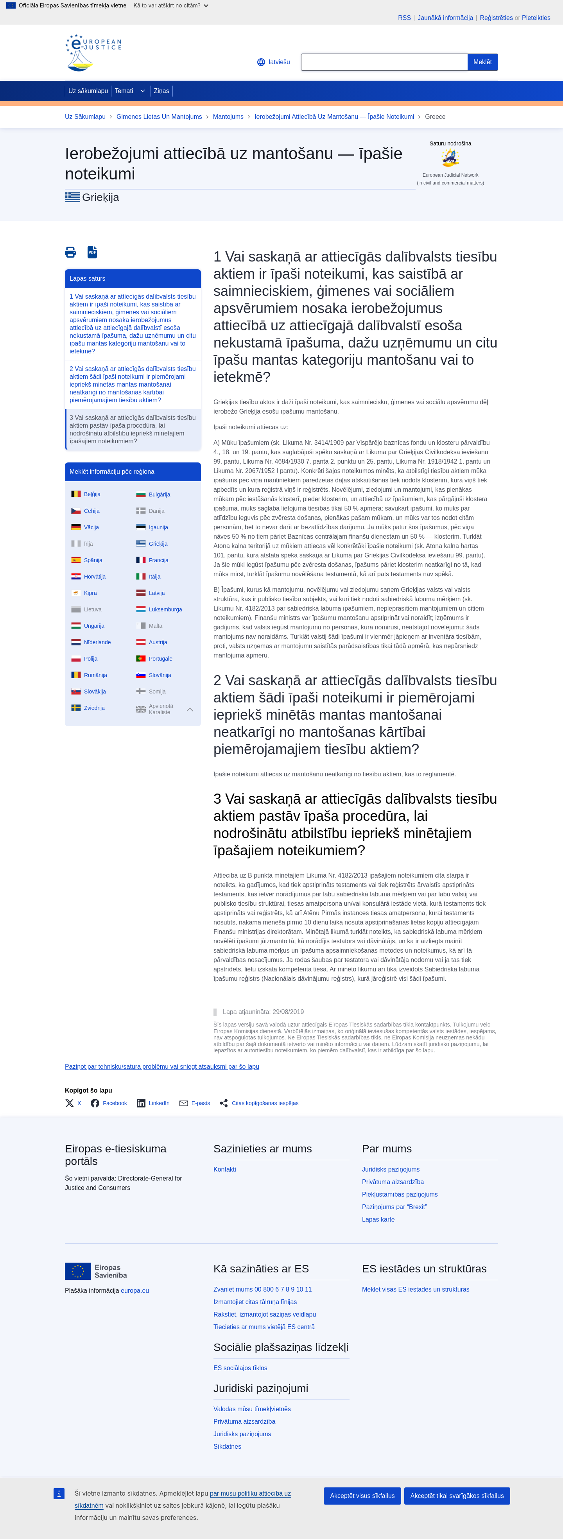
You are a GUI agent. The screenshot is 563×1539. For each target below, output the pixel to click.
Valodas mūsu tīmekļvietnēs (252, 1409)
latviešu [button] (273, 62)
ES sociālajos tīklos (240, 1368)
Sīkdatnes (227, 1446)
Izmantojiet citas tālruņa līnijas (255, 1302)
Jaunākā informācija (445, 18)
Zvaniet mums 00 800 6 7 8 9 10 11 (262, 1289)
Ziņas (161, 91)
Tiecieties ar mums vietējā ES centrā (264, 1327)
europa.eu (135, 1290)
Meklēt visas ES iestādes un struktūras (416, 1289)
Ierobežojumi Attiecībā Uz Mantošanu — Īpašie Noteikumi (334, 116)
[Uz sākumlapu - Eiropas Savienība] (96, 1271)
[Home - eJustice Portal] (93, 53)
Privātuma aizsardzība (393, 1182)
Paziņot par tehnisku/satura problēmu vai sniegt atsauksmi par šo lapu (162, 1066)
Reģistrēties (496, 17)
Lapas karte (378, 1219)
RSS (404, 18)
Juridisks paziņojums (391, 1169)
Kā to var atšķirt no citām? (170, 5)
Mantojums (228, 116)
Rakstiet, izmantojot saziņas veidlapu (264, 1314)
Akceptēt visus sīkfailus (362, 1495)
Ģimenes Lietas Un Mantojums (159, 116)
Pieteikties (536, 17)
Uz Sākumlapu (85, 116)
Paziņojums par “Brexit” (394, 1207)
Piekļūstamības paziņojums (400, 1194)
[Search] (483, 62)
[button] (75, 1103)
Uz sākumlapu (88, 91)
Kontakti (224, 1169)
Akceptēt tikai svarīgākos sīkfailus (457, 1495)
